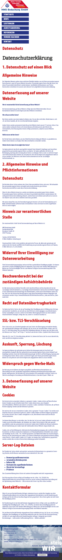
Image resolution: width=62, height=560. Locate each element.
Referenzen (9, 32)
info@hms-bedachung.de (16, 541)
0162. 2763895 (38, 539)
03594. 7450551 (24, 539)
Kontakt (8, 42)
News (6, 19)
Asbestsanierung (12, 28)
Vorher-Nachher (11, 37)
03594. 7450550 (11, 539)
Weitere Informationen (29, 555)
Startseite (9, 14)
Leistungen (9, 23)
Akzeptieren (42, 555)
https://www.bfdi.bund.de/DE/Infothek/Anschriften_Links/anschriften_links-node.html (30, 296)
